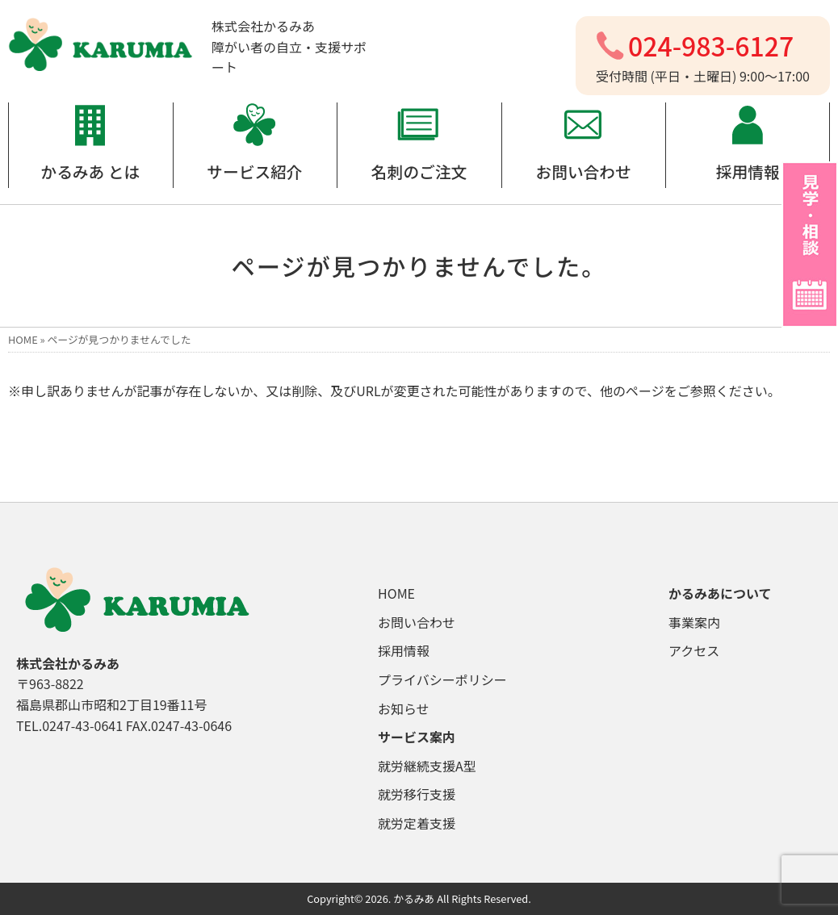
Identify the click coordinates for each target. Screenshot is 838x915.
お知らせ (403, 708)
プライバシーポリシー (442, 679)
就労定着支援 (416, 823)
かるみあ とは (90, 171)
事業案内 (694, 622)
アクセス (693, 650)
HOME (23, 339)
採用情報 (748, 171)
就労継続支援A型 (427, 765)
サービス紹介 (254, 171)
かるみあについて (720, 593)
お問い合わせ (583, 171)
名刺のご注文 (419, 171)
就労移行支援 (416, 794)
